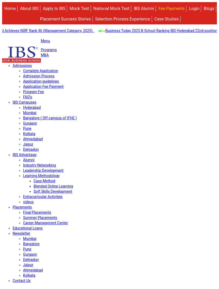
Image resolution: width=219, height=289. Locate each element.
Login (194, 8)
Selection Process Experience (122, 19)
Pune (27, 128)
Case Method (44, 181)
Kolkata (29, 134)
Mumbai (29, 113)
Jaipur (28, 144)
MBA (45, 55)
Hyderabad (32, 107)
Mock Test (79, 8)
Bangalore (31, 244)
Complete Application (40, 71)
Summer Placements (40, 218)
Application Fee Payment (43, 86)
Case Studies (166, 19)
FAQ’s (27, 97)
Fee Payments (171, 8)
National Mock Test (111, 8)
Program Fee (33, 92)
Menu (45, 41)
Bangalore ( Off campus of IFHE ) (50, 118)
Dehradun (31, 149)
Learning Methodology (41, 176)
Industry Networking (39, 165)
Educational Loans (28, 228)
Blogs (209, 8)
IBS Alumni (144, 8)
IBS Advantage (24, 155)
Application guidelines (41, 81)
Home (10, 8)
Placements (22, 207)
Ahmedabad (33, 139)
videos (28, 202)
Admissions (22, 65)
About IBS (29, 8)
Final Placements (37, 212)
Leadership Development (43, 170)
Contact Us (22, 281)
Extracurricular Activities (43, 197)
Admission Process (38, 76)
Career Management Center (45, 223)
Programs (49, 50)
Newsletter (21, 233)
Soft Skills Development (53, 191)
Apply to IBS (54, 8)
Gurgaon (30, 123)
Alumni (29, 160)
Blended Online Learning (53, 186)
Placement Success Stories (65, 19)
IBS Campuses (24, 102)
